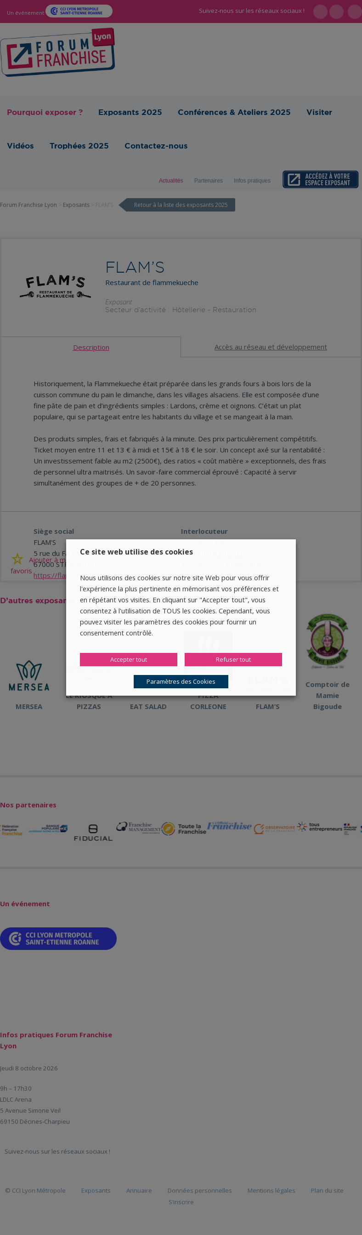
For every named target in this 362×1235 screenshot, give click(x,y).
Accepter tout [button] (128, 659)
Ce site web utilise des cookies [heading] (136, 552)
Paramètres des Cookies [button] (181, 681)
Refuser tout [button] (233, 659)
